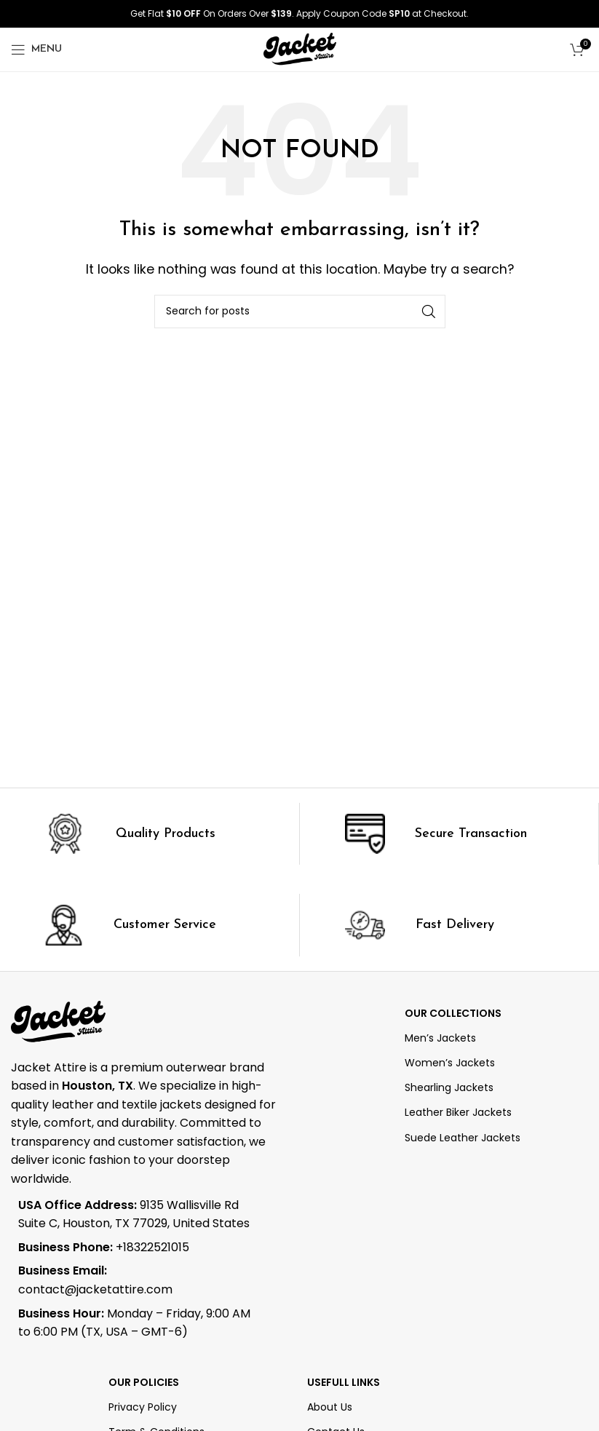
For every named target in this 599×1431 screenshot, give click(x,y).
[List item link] (137, 1247)
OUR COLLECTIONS (453, 1013)
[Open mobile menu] (36, 49)
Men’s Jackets (440, 1038)
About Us (329, 1407)
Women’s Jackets (450, 1062)
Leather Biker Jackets (458, 1112)
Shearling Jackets (449, 1087)
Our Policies (143, 1382)
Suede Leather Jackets (462, 1137)
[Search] (299, 311)
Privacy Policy (142, 1407)
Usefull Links (343, 1382)
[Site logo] (299, 48)
